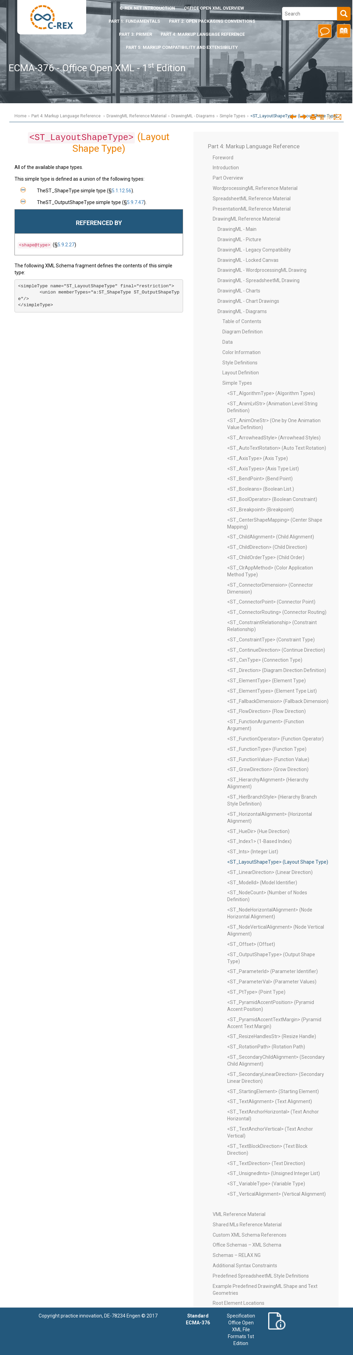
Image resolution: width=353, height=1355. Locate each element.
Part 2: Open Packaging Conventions (212, 21)
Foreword (223, 157)
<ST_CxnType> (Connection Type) (264, 660)
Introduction (147, 8)
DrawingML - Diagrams (193, 115)
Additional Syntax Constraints (245, 1265)
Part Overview (228, 178)
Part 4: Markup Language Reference (203, 34)
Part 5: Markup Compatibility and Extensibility (182, 47)
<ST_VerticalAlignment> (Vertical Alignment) (276, 1194)
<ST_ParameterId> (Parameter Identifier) (272, 971)
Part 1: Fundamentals (134, 21)
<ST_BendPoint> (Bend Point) (260, 478)
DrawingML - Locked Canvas (248, 260)
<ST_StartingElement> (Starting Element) (273, 1091)
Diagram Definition (242, 331)
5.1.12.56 (121, 190)
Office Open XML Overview (214, 8)
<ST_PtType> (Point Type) (256, 992)
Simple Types (232, 115)
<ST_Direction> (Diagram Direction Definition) (276, 670)
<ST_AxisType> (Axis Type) (257, 458)
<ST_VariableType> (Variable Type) (266, 1183)
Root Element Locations (238, 1303)
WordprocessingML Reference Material (255, 188)
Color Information (241, 352)
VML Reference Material (239, 1214)
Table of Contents (241, 321)
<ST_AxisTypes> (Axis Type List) (263, 468)
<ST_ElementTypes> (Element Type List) (272, 691)
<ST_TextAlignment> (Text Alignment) (269, 1101)
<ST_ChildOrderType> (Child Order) (265, 557)
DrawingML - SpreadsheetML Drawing (259, 280)
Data (227, 342)
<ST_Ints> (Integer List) (252, 851)
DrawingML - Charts (239, 291)
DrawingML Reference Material (137, 115)
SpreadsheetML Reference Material (252, 198)
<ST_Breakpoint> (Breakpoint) (260, 509)
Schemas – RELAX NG (237, 1255)
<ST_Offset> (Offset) (251, 944)
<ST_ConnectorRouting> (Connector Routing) (276, 612)
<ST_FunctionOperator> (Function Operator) (275, 738)
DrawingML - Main (237, 229)
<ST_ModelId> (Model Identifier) (262, 882)
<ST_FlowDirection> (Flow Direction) (266, 711)
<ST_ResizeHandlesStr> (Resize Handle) (271, 1036)
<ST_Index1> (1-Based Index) (259, 841)
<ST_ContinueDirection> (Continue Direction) (276, 650)
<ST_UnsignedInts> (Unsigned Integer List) (273, 1173)
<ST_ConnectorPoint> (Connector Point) (271, 602)
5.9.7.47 (135, 202)
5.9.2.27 (66, 244)
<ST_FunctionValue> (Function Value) (268, 759)
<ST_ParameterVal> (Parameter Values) (271, 981)
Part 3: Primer (135, 34)
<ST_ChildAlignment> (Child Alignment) (270, 537)
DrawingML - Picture (239, 239)
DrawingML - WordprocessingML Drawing (262, 270)
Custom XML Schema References (249, 1235)
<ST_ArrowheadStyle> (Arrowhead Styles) (274, 437)
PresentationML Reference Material (252, 209)
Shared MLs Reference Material (247, 1224)
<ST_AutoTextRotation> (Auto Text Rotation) (276, 448)
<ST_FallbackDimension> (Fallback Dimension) (278, 701)
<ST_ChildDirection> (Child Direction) (267, 547)
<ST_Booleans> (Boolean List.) (260, 489)
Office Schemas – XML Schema (247, 1245)
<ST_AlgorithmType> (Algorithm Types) (271, 393)
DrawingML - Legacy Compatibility (254, 250)
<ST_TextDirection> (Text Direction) (266, 1163)
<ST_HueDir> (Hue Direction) (258, 831)
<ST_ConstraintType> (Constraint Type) (271, 639)
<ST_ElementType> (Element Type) (266, 680)
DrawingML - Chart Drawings (248, 301)
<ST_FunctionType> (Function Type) (266, 749)
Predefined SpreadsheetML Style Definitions (261, 1276)
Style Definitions (240, 362)
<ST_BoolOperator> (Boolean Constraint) (272, 499)
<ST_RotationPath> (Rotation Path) (266, 1046)
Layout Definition (240, 372)
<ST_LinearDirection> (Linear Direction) (270, 872)
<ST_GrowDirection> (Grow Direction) (268, 769)
